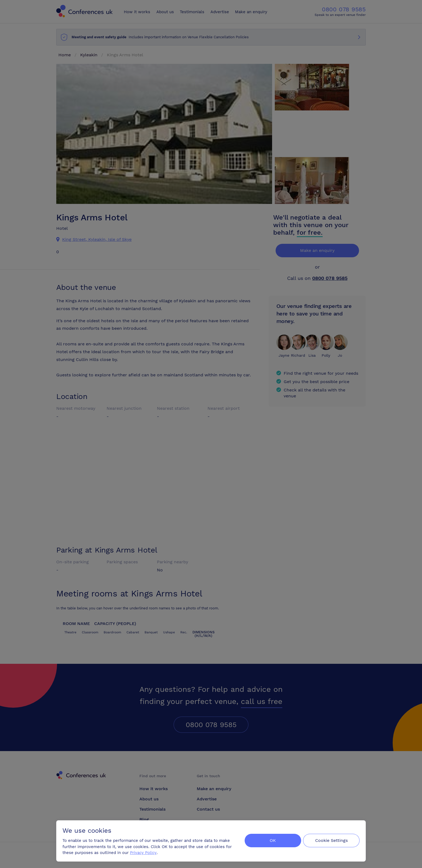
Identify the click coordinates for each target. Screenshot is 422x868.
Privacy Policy (143, 852)
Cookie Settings (331, 840)
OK (271, 840)
